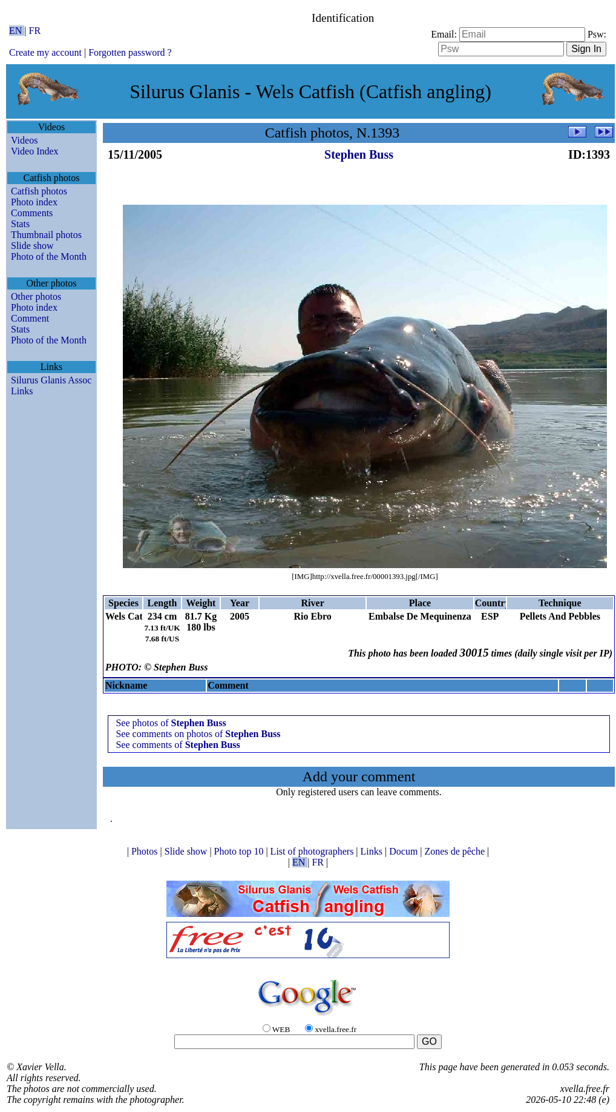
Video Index (35, 151)
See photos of (171, 723)
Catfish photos (39, 191)
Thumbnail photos (46, 235)
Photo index (34, 202)
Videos (24, 140)
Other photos (36, 296)
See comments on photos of (198, 734)
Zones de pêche (456, 851)
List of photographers (313, 851)
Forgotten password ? (129, 52)
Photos (145, 851)
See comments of (178, 745)
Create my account (45, 52)
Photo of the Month (49, 256)
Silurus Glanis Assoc (51, 380)
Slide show (32, 245)
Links (22, 391)
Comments (32, 213)
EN (16, 30)
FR (35, 30)
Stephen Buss (358, 154)
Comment (30, 318)
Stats (20, 224)
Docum (404, 851)
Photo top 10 (240, 851)
